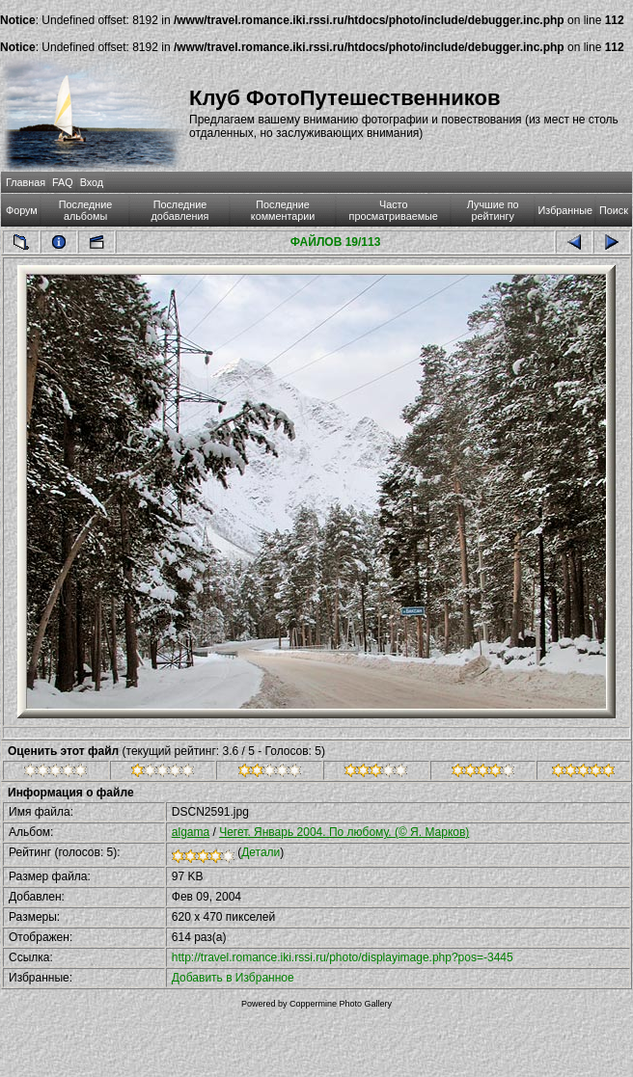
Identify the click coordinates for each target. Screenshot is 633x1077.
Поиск (613, 210)
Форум (22, 210)
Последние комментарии (283, 210)
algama (190, 832)
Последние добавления (180, 210)
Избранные (565, 210)
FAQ (62, 182)
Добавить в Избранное (233, 977)
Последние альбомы (86, 210)
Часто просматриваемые (393, 210)
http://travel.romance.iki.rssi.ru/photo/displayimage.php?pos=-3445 (342, 957)
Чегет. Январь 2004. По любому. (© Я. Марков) (344, 832)
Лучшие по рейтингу (493, 210)
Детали (260, 852)
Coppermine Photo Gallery (340, 1004)
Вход (91, 182)
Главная (25, 182)
